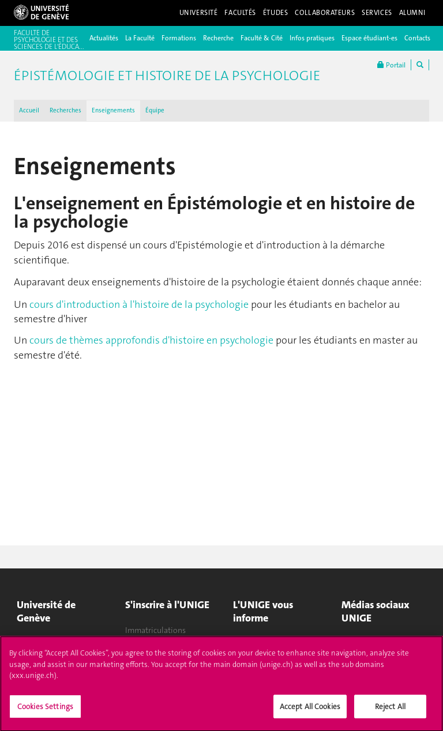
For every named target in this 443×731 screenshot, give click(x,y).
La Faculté (140, 38)
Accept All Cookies (310, 711)
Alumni (412, 12)
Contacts (417, 38)
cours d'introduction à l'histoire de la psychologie (139, 304)
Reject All (390, 711)
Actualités (103, 38)
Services (377, 12)
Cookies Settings (45, 711)
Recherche (218, 38)
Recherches (65, 110)
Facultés (240, 12)
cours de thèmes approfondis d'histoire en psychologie (151, 340)
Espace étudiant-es (369, 38)
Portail (391, 65)
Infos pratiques (312, 38)
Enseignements (113, 110)
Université (198, 12)
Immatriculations (155, 630)
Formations (179, 38)
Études (275, 12)
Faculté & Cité (262, 38)
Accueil (29, 110)
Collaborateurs (325, 12)
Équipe (154, 110)
